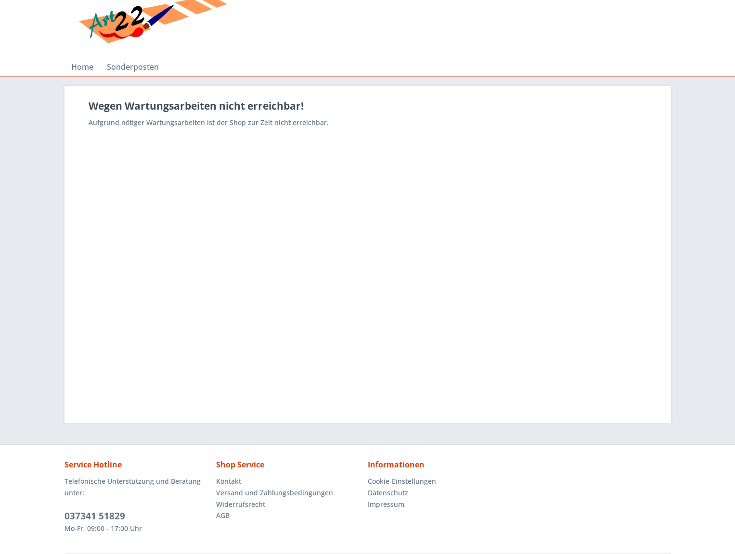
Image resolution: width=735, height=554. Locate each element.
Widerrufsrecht (240, 504)
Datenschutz (388, 492)
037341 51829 (94, 516)
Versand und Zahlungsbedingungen (274, 492)
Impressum (386, 504)
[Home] (82, 67)
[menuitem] (82, 67)
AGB (223, 515)
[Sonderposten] (133, 67)
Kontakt (228, 481)
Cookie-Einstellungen (402, 481)
